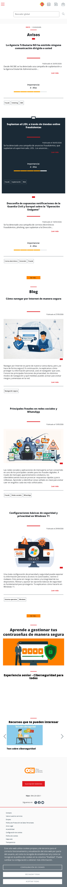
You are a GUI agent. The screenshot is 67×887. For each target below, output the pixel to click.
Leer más (55, 73)
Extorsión (23, 261)
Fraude (7, 103)
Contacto (9, 813)
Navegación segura (11, 391)
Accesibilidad (10, 829)
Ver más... (33, 278)
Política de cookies (12, 836)
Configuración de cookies (14, 832)
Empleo (8, 819)
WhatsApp (27, 495)
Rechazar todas (32, 874)
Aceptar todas (32, 881)
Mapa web (9, 839)
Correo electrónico (11, 261)
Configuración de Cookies (32, 867)
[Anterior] (5, 736)
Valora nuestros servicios (14, 816)
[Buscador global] (36, 14)
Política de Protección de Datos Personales (20, 823)
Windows (22, 599)
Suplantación (16, 182)
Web (24, 182)
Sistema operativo (11, 599)
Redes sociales (17, 495)
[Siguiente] (61, 736)
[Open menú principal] (2, 4)
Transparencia (10, 842)
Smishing (15, 103)
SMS (21, 103)
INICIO (28, 27)
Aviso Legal (9, 826)
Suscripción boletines (33, 784)
